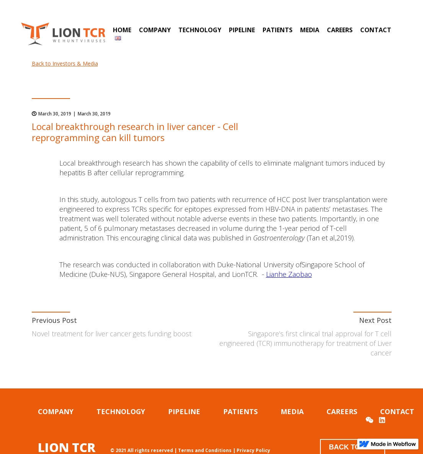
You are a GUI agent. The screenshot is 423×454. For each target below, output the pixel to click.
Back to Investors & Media (65, 63)
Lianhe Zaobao (289, 274)
